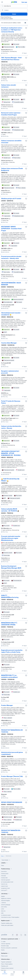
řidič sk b (3, 911)
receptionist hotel (5, 888)
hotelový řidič (4, 877)
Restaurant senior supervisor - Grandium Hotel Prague (11, 114)
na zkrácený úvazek (6, 915)
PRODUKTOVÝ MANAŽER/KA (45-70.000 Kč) (12, 731)
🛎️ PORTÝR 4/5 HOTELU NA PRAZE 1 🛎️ (10, 480)
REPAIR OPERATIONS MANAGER (11, 802)
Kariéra (2, 950)
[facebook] (12, 934)
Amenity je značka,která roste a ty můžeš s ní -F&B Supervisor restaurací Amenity (11, 30)
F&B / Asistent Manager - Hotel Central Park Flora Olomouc (11, 58)
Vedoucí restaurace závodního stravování (11, 141)
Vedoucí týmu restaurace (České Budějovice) (12, 169)
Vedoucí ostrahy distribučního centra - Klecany (11, 427)
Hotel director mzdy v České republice (10, 917)
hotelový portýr (4, 873)
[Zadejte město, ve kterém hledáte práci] (14, 10)
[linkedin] (25, 934)
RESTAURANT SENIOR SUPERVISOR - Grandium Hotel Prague (11, 228)
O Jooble (3, 941)
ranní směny (4, 906)
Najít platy (3, 970)
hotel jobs (3, 875)
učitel (2, 909)
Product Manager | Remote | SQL (12, 776)
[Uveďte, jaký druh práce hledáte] (14, 6)
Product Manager (7, 705)
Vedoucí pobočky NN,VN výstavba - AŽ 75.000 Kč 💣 (10, 510)
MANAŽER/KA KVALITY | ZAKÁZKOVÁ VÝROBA (9, 624)
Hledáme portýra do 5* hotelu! (11, 198)
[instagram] (16, 934)
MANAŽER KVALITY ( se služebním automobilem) (9, 676)
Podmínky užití (4, 966)
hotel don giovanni (5, 879)
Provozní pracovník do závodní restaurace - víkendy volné (11, 257)
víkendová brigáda (5, 900)
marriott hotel (4, 886)
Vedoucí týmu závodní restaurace (8, 86)
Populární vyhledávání (6, 962)
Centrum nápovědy (5, 943)
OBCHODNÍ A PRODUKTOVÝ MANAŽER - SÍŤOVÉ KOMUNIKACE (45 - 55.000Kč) (11, 453)
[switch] (25, 22)
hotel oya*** (4, 890)
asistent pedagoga (5, 904)
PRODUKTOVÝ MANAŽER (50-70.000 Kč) (11, 831)
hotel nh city (4, 884)
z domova (3, 902)
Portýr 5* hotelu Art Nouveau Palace (10, 402)
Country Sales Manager (9, 343)
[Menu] (2, 2)
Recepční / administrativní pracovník (10, 372)
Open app (24, 2)
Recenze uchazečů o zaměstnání (9, 947)
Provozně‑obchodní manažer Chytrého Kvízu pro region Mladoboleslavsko (10, 538)
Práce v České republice (6, 964)
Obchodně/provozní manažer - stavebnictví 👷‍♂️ (11, 314)
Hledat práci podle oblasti (7, 925)
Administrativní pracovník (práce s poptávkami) (12, 753)
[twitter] (21, 934)
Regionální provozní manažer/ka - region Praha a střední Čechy (12, 651)
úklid (2, 913)
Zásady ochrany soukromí (7, 968)
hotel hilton (4, 871)
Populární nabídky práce (6, 923)
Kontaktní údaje (5, 945)
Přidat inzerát (4, 956)
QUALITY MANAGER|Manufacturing (9, 596)
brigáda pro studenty (6, 898)
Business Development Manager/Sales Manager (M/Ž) (11, 567)
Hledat (14, 14)
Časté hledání (6, 860)
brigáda (3, 896)
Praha (2, 865)
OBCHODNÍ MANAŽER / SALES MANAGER (11, 283)
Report (24, 53)
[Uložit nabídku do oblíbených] (26, 28)
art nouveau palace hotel (7, 882)
